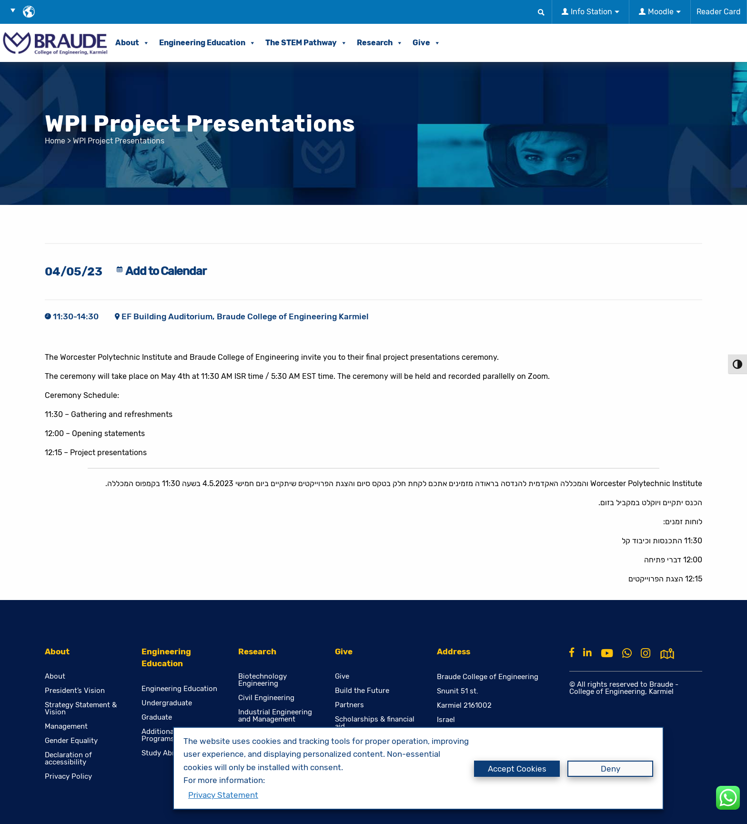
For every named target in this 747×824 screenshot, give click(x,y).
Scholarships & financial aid (374, 723)
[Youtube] (607, 653)
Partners (349, 705)
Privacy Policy (68, 776)
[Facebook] (571, 652)
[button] (16, 10)
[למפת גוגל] (667, 652)
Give (427, 42)
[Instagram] (645, 653)
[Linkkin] (587, 652)
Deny (610, 768)
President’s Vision (75, 690)
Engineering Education (207, 42)
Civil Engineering (266, 698)
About (132, 42)
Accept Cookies (517, 768)
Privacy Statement (223, 795)
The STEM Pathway (306, 42)
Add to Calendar (165, 271)
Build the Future (362, 690)
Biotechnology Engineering (262, 680)
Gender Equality (71, 740)
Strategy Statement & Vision (81, 709)
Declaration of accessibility (68, 759)
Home (55, 140)
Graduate (156, 717)
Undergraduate (166, 703)
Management (66, 726)
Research (380, 42)
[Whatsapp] (627, 653)
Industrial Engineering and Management (275, 716)
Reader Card (719, 11)
